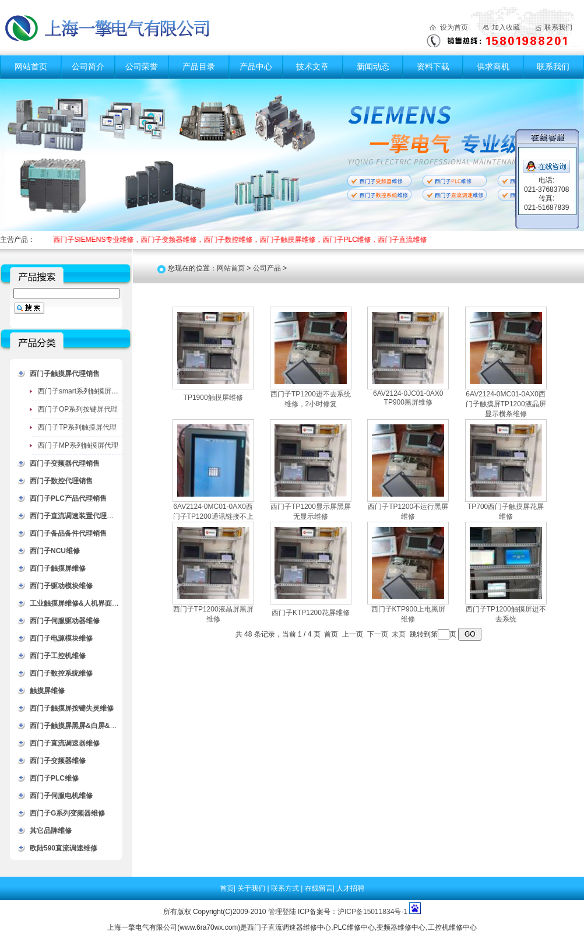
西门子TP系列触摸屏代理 (77, 427)
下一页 (377, 634)
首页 (227, 888)
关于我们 (252, 888)
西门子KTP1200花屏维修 (311, 613)
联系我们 (558, 27)
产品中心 (256, 66)
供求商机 (493, 66)
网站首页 (31, 66)
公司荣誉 (141, 66)
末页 (399, 634)
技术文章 (312, 66)
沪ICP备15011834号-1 (372, 912)
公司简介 (88, 66)
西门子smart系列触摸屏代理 (81, 391)
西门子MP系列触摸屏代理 (78, 445)
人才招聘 (350, 888)
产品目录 (198, 66)
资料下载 (433, 66)
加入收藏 (506, 27)
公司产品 (267, 268)
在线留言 (319, 888)
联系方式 (286, 888)
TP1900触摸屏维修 (213, 397)
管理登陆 (282, 912)
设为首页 (454, 27)
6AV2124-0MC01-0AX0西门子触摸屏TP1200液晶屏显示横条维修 (506, 404)
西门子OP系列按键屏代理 (78, 409)
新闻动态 (373, 66)
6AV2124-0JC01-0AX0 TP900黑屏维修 (408, 397)
